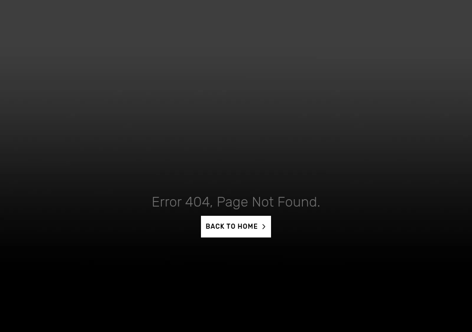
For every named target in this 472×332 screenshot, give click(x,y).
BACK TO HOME (232, 227)
